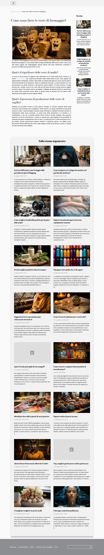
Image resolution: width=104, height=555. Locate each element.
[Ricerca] (80, 547)
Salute (32, 547)
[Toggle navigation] (13, 3)
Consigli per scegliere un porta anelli (28, 511)
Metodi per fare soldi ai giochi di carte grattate (31, 416)
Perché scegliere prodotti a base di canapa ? (30, 270)
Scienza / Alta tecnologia (44, 547)
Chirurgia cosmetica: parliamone (66, 511)
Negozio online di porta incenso (65, 416)
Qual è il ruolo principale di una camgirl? (29, 367)
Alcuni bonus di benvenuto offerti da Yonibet (31, 464)
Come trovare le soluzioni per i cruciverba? (69, 317)
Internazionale (23, 547)
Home (13, 11)
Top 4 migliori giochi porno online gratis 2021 (71, 464)
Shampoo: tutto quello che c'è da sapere (68, 270)
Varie (18, 11)
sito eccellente (21, 79)
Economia (13, 547)
